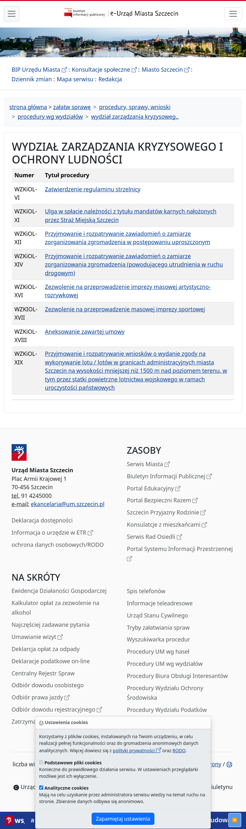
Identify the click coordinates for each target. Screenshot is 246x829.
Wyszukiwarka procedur (158, 639)
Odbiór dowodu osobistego (48, 685)
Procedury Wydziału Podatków (167, 709)
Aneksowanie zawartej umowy (85, 331)
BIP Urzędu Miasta (39, 69)
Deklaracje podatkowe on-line (51, 661)
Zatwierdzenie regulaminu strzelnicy (92, 189)
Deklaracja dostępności (42, 520)
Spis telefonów (146, 591)
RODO (179, 750)
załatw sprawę (72, 107)
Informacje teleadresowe (160, 603)
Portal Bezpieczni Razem (162, 500)
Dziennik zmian (32, 79)
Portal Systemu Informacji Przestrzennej (180, 554)
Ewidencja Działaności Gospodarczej (59, 590)
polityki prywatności (137, 750)
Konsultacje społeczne (104, 69)
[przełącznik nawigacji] (233, 13)
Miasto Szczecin (165, 69)
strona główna (28, 107)
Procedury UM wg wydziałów (165, 663)
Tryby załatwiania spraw (158, 627)
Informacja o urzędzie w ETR (52, 533)
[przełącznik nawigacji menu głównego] (11, 13)
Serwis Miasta (148, 464)
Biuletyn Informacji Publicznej (169, 476)
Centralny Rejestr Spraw (43, 673)
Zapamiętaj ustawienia (123, 818)
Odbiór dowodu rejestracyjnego (57, 709)
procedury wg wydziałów (50, 116)
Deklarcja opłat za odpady (45, 649)
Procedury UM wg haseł (158, 651)
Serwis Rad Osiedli (154, 537)
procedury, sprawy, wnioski (134, 107)
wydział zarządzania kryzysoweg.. (135, 116)
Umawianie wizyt (37, 637)
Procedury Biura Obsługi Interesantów (177, 676)
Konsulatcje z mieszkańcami (167, 525)
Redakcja (110, 79)
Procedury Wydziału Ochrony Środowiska (165, 692)
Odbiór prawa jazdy (41, 697)
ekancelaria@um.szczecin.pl (67, 504)
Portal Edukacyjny (153, 488)
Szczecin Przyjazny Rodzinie (166, 512)
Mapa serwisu (75, 79)
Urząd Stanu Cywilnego (157, 615)
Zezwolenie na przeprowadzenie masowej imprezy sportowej (125, 309)
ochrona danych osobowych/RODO (58, 544)
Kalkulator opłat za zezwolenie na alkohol (55, 607)
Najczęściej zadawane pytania (51, 624)
